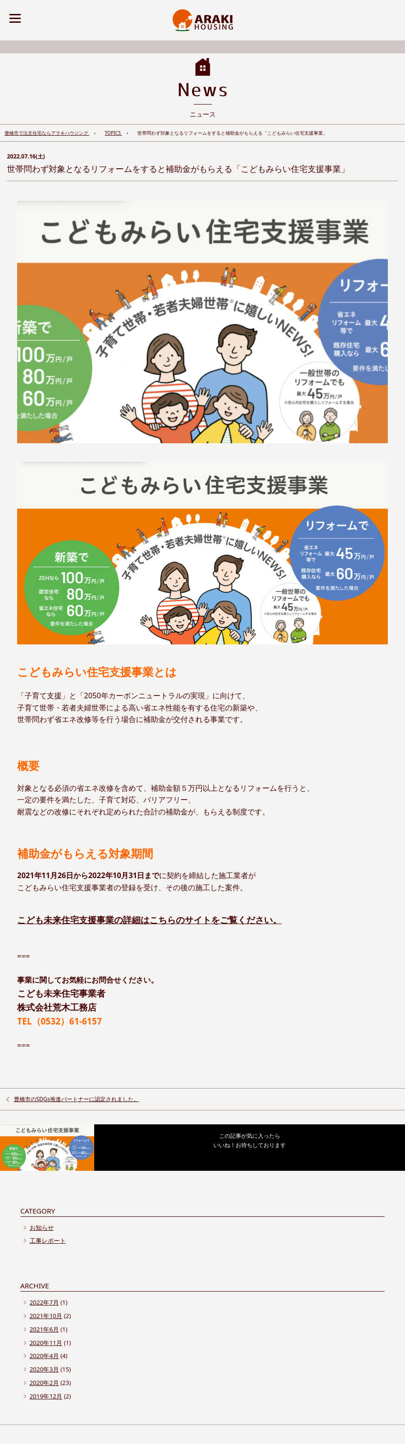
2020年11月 (46, 1343)
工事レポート (48, 1240)
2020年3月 (44, 1369)
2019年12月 (46, 1396)
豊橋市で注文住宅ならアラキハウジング (47, 133)
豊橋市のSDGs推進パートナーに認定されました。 (76, 1099)
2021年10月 (46, 1316)
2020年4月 (44, 1356)
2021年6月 (44, 1329)
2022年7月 (44, 1302)
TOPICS (113, 133)
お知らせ (42, 1227)
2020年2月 (44, 1382)
